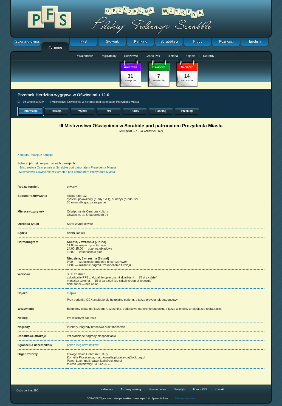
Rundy (135, 110)
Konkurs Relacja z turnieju (35, 154)
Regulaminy (108, 55)
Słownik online (157, 389)
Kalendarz (84, 55)
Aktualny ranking (131, 389)
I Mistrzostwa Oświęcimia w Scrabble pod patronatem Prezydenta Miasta (66, 171)
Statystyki (179, 389)
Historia (173, 55)
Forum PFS (200, 389)
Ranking (161, 110)
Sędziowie (131, 55)
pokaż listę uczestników (82, 345)
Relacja (56, 110)
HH (109, 110)
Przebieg (187, 110)
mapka (71, 293)
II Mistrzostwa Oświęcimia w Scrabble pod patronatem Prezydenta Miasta (67, 167)
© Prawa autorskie (185, 398)
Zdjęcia (190, 55)
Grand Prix (153, 55)
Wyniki (82, 110)
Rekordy (208, 55)
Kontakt (219, 389)
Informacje (31, 110)
